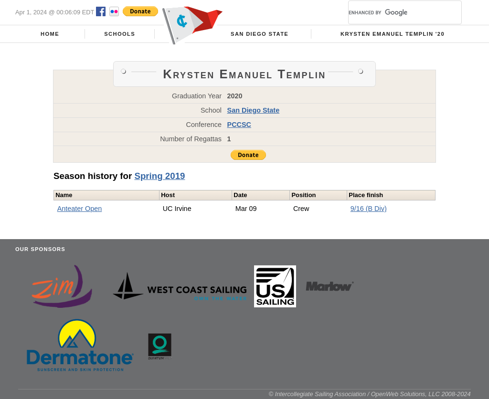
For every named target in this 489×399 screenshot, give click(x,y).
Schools (119, 34)
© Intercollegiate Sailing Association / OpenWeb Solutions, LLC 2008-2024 (370, 394)
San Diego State (259, 34)
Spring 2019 (159, 176)
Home (50, 34)
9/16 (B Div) (369, 208)
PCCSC (239, 124)
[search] (393, 12)
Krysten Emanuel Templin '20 (392, 34)
